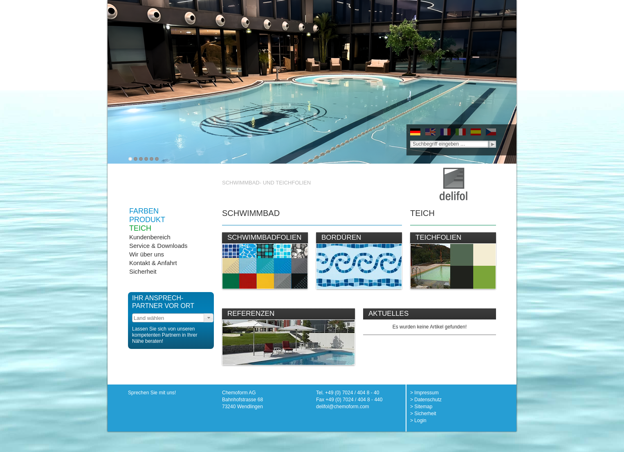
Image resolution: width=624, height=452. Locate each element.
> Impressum (424, 393)
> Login (418, 420)
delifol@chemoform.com (342, 406)
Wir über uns (146, 254)
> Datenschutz (426, 400)
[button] (208, 317)
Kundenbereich (150, 237)
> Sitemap (421, 406)
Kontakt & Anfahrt (153, 262)
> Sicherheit (423, 413)
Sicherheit (143, 271)
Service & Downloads (158, 245)
